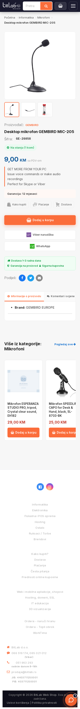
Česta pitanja (40, 571)
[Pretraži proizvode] (31, 6)
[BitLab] (12, 6)
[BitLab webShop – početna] (19, 487)
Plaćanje (40, 565)
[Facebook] (22, 278)
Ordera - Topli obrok (40, 627)
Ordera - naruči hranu (40, 621)
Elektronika (40, 510)
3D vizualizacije (40, 609)
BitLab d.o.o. (20, 647)
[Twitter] (30, 278)
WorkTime (40, 633)
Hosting (40, 522)
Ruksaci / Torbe (40, 533)
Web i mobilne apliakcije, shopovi (40, 591)
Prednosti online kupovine (40, 577)
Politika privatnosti (44, 702)
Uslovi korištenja (18, 702)
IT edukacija (40, 603)
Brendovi (40, 539)
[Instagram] (49, 486)
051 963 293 (24, 662)
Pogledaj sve (65, 344)
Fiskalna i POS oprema (40, 516)
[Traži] (46, 6)
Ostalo (40, 527)
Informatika (40, 504)
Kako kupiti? (39, 554)
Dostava (40, 559)
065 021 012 (38, 653)
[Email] (39, 278)
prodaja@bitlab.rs (24, 672)
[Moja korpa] (60, 6)
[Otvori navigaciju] (73, 6)
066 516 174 (20, 653)
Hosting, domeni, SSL (40, 597)
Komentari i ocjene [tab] (61, 296)
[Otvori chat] (71, 700)
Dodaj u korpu (40, 220)
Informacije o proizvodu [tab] (24, 296)
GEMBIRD (31, 125)
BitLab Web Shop (45, 694)
